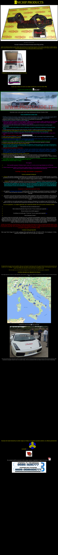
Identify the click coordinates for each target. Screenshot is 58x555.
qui (47, 208)
